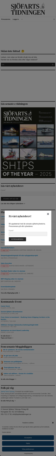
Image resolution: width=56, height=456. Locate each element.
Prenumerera (17, 239)
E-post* (28, 233)
